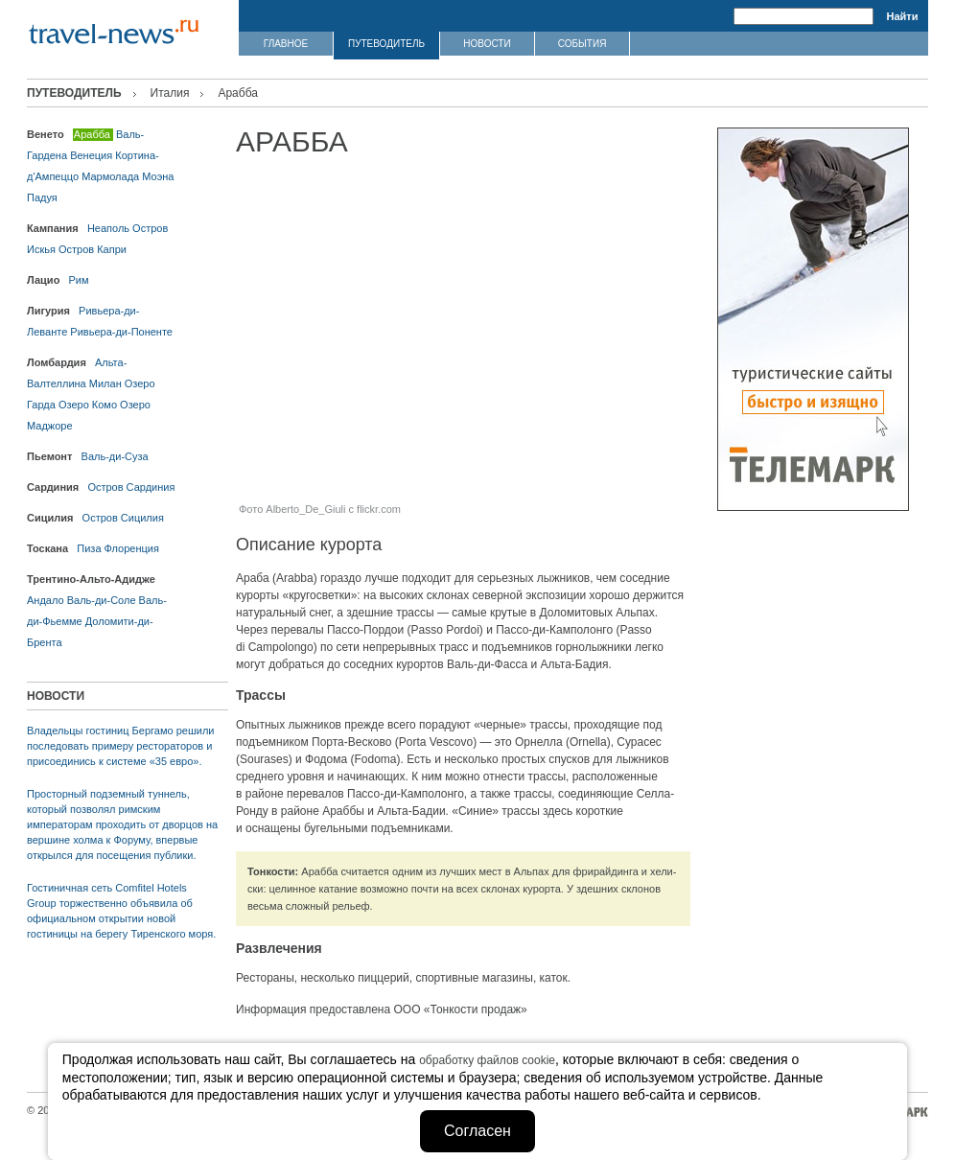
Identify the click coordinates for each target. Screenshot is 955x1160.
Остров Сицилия (123, 517)
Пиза (89, 548)
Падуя (42, 197)
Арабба (92, 134)
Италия (170, 93)
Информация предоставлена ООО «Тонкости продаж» (381, 1009)
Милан (105, 383)
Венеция (91, 155)
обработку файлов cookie (487, 1060)
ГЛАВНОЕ (286, 43)
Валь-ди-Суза (115, 456)
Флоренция (132, 548)
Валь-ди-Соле (101, 600)
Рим (79, 280)
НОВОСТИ (486, 43)
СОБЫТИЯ (582, 43)
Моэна (158, 176)
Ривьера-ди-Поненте (121, 331)
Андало (45, 600)
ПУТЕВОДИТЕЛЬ (386, 43)
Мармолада (110, 176)
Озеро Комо (87, 404)
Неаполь (108, 228)
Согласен (477, 1131)
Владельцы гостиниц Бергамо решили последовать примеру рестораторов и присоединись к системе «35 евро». (120, 746)
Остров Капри (92, 249)
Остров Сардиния (131, 487)
